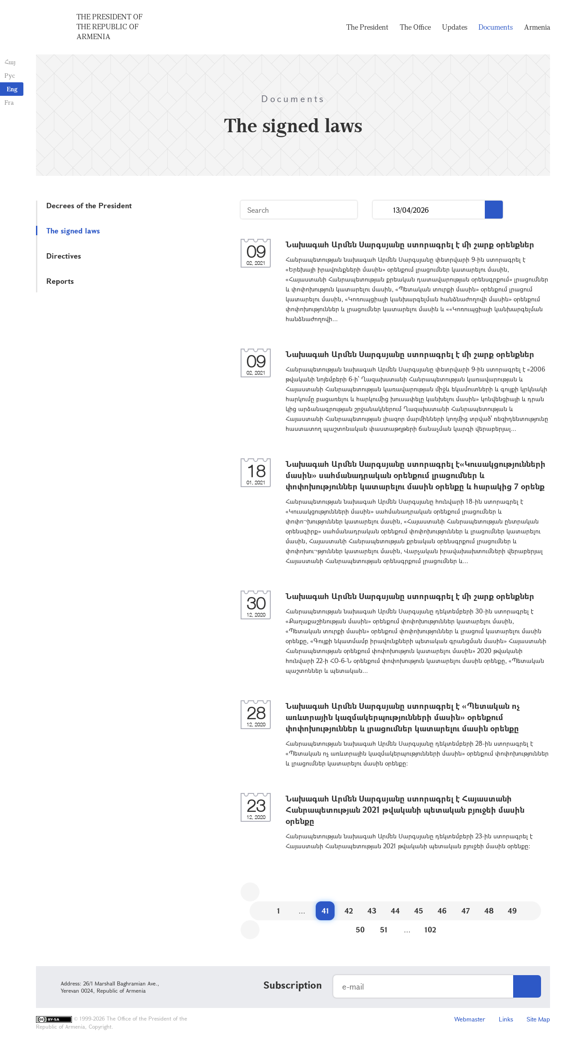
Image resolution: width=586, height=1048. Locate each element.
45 (418, 910)
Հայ (10, 62)
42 (348, 910)
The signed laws (73, 230)
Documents (496, 27)
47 (465, 910)
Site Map (538, 1019)
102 (430, 929)
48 (489, 910)
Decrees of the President (89, 205)
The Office (415, 27)
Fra (9, 102)
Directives (63, 255)
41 (325, 910)
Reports (60, 281)
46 (442, 910)
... (383, 210)
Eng (12, 89)
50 (360, 929)
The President (367, 27)
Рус (9, 75)
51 (384, 929)
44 (395, 910)
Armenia (537, 27)
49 (512, 910)
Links (506, 1019)
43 (371, 910)
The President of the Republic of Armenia (109, 26)
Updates (454, 27)
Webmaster (469, 1019)
